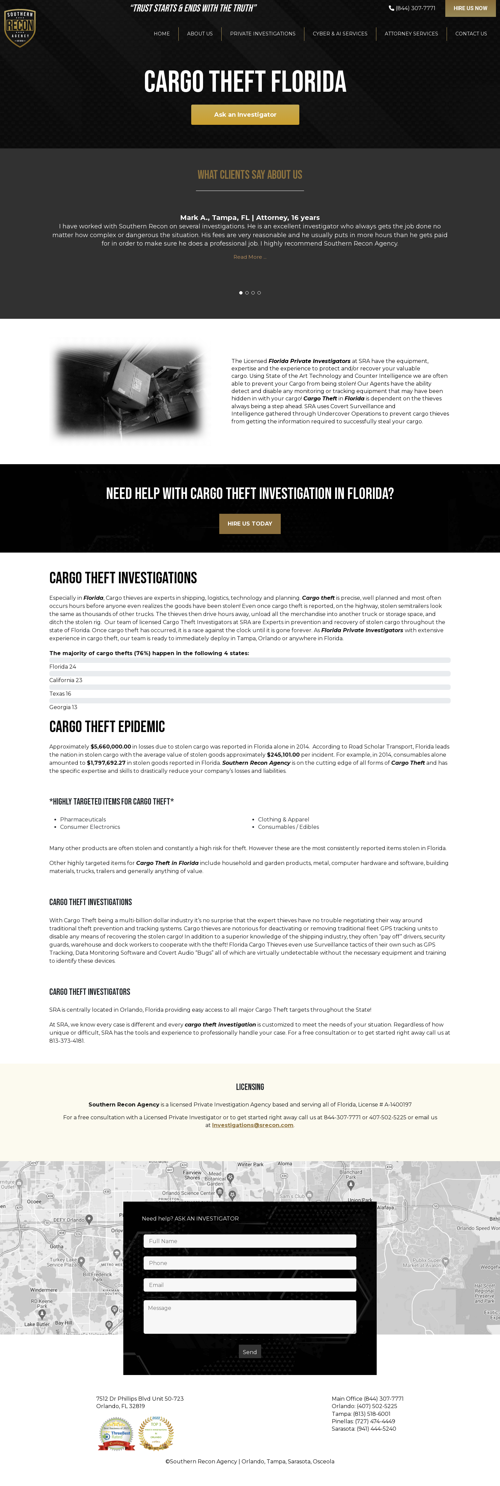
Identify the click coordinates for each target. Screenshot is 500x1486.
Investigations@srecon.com (253, 1125)
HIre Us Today (250, 524)
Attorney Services (411, 34)
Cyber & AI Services (340, 34)
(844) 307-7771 (384, 1399)
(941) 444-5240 (376, 1429)
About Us (200, 34)
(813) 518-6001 (372, 1414)
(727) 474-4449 (375, 1421)
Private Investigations (263, 34)
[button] (241, 293)
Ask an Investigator (245, 114)
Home (162, 34)
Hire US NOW (471, 8)
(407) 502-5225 (377, 1406)
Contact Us (471, 34)
